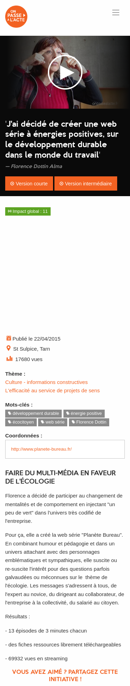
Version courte (28, 183)
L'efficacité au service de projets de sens (52, 390)
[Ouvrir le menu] (115, 12)
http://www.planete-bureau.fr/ (41, 449)
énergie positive (84, 413)
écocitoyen (21, 422)
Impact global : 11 (28, 211)
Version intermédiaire (86, 183)
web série (52, 422)
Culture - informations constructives (46, 382)
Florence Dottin (89, 422)
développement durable (33, 413)
